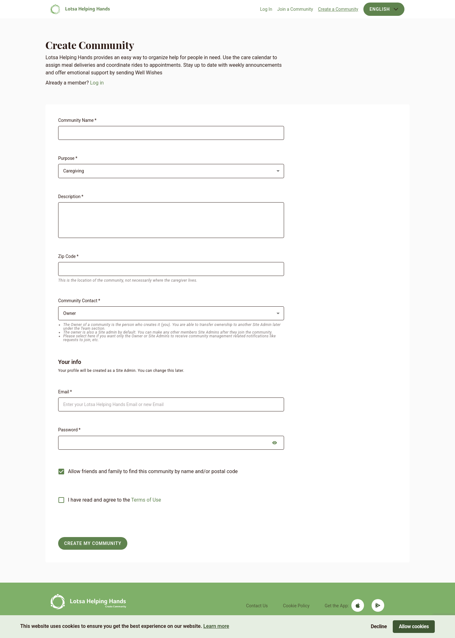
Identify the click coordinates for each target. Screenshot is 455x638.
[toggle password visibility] (275, 443)
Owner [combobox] (69, 313)
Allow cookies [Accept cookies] (414, 626)
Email (65, 391)
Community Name (77, 120)
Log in (97, 83)
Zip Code (68, 256)
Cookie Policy (296, 605)
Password (69, 429)
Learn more (216, 626)
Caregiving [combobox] (73, 170)
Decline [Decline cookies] (379, 626)
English (384, 9)
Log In (266, 9)
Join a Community (295, 9)
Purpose (67, 158)
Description (70, 196)
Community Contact (79, 300)
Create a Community (338, 9)
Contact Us (257, 605)
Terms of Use (146, 500)
